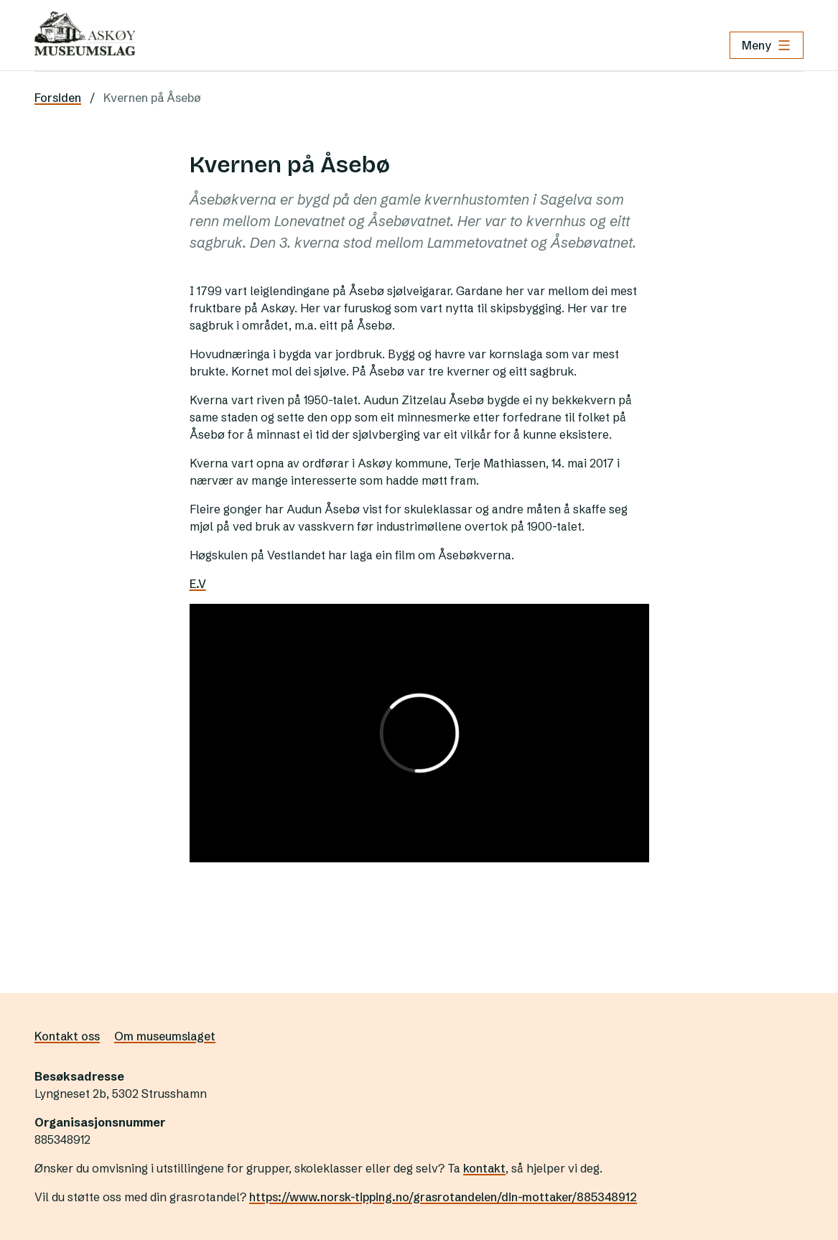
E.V (198, 584)
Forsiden (57, 97)
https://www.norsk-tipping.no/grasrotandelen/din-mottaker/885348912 (443, 1197)
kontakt (484, 1168)
